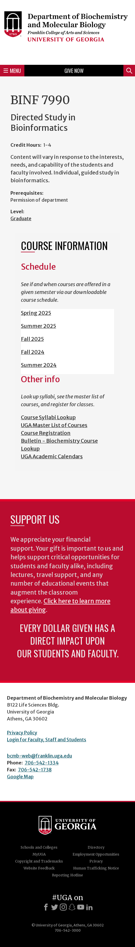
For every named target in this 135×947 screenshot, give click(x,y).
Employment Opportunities (96, 854)
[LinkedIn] (89, 907)
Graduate (20, 218)
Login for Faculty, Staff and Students (46, 739)
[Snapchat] (72, 907)
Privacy (96, 861)
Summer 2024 (39, 365)
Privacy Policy (22, 732)
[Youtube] (80, 907)
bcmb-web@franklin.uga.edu (39, 756)
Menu (12, 70)
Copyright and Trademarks (39, 861)
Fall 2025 (32, 339)
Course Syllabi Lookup (48, 417)
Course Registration (46, 433)
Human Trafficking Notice (96, 868)
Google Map (20, 776)
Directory (96, 847)
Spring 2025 (36, 313)
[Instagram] (63, 907)
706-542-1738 (35, 770)
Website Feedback (39, 868)
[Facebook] (45, 907)
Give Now (74, 70)
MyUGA (39, 854)
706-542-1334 (42, 763)
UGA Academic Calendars (52, 456)
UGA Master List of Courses (54, 425)
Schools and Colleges (39, 847)
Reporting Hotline (67, 875)
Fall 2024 (32, 352)
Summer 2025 (38, 326)
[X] (54, 907)
